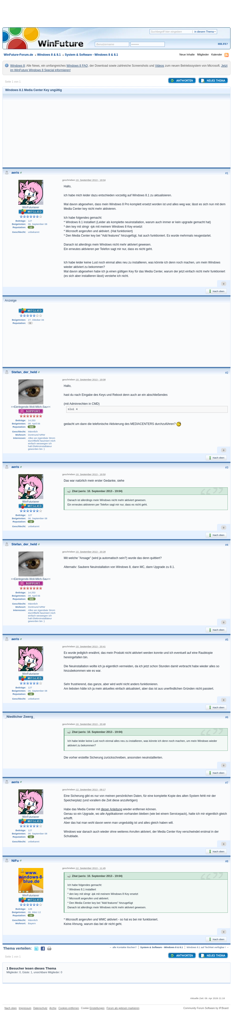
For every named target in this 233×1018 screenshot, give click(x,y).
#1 (226, 173)
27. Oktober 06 (36, 319)
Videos (159, 65)
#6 (226, 717)
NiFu (15, 861)
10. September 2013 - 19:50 (91, 474)
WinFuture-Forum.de (18, 54)
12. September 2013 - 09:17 (91, 789)
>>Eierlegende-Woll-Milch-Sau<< (31, 406)
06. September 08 (37, 224)
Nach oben (216, 291)
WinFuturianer (30, 207)
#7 (226, 782)
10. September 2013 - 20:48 (91, 724)
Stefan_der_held (24, 372)
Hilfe (222, 43)
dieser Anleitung (111, 809)
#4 (226, 544)
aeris (15, 172)
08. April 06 (34, 423)
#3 (226, 467)
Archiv (52, 1008)
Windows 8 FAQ (77, 65)
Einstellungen (97, 1008)
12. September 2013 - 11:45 (91, 868)
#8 (226, 861)
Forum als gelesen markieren (123, 1008)
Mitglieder (203, 54)
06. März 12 (34, 912)
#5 (226, 639)
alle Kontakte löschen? (125, 947)
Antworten (181, 81)
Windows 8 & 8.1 (49, 54)
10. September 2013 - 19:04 (91, 180)
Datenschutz (40, 1008)
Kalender (216, 54)
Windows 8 (17, 65)
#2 (226, 372)
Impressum (25, 1008)
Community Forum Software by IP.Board (206, 1008)
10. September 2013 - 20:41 (91, 646)
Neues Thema (213, 81)
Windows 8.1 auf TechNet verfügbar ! (206, 947)
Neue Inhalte (187, 54)
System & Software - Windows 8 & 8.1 (91, 54)
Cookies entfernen (68, 1008)
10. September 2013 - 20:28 (91, 551)
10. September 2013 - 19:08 (91, 379)
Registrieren (202, 44)
